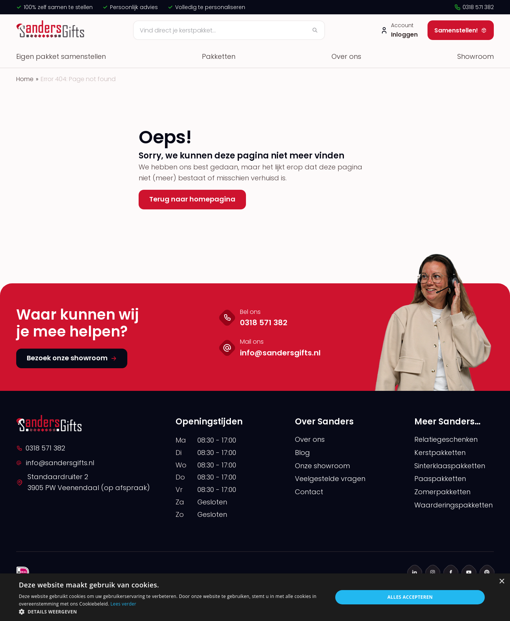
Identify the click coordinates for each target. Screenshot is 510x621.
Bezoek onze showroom (72, 358)
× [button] (501, 581)
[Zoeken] (229, 30)
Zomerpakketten (442, 491)
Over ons (346, 56)
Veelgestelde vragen (330, 478)
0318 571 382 (474, 7)
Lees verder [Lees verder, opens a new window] (123, 604)
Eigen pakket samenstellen (61, 56)
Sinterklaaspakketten (449, 465)
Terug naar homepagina (192, 199)
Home (25, 79)
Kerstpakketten (440, 452)
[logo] (51, 30)
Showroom (475, 56)
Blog (302, 452)
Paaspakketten (440, 478)
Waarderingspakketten (453, 505)
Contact (309, 491)
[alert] (255, 597)
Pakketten (218, 56)
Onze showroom (322, 465)
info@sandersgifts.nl (55, 462)
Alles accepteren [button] (410, 597)
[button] (171, 611)
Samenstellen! (460, 30)
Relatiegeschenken (446, 439)
